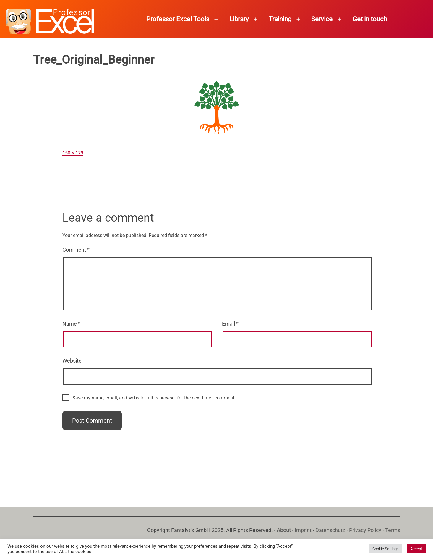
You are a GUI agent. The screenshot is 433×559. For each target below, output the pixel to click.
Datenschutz (330, 530)
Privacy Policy (365, 530)
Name (71, 323)
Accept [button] (416, 549)
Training (280, 19)
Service (322, 19)
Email (230, 323)
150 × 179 (72, 153)
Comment (76, 250)
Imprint (303, 530)
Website (72, 360)
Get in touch (370, 19)
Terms (392, 530)
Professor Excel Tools (177, 19)
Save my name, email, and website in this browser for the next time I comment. (154, 398)
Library (239, 19)
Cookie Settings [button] (385, 549)
